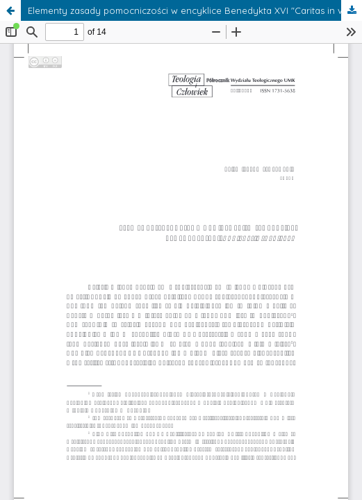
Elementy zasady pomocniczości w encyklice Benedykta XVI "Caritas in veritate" (195, 10)
